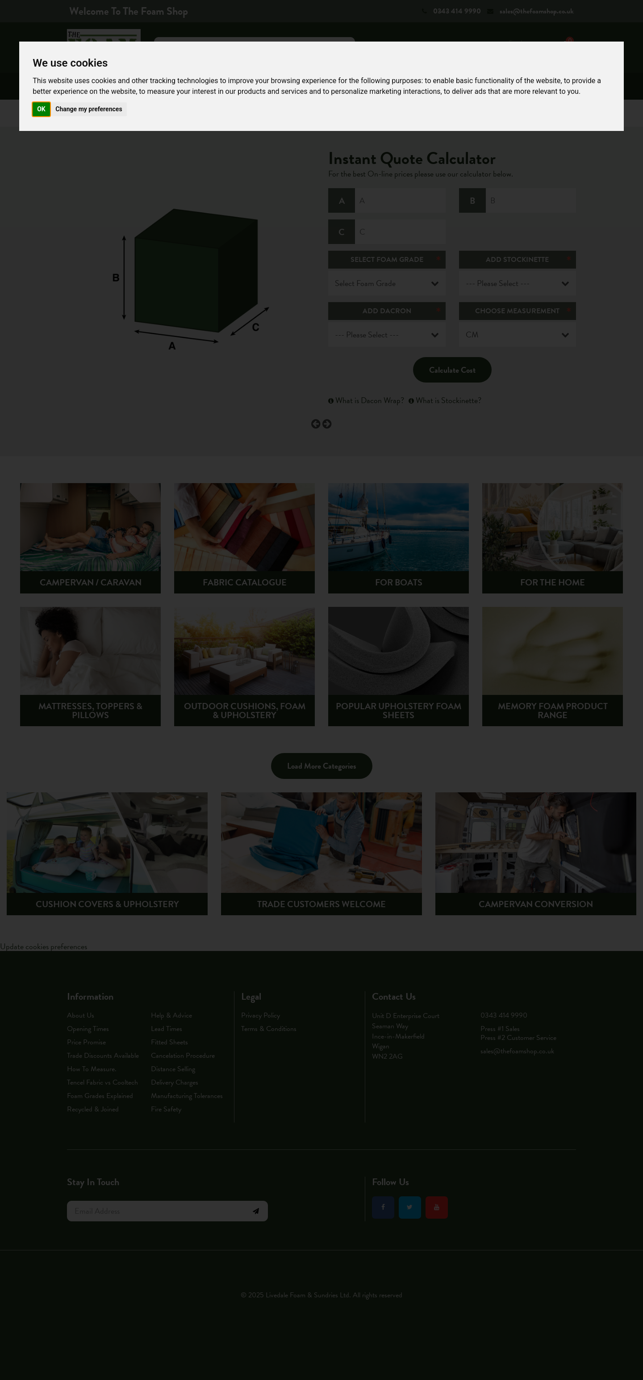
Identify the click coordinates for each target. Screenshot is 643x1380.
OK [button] (41, 109)
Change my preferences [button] (88, 109)
